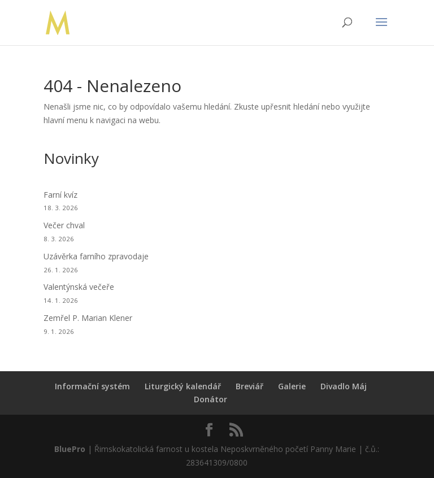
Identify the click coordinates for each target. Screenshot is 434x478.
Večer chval (64, 225)
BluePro (69, 449)
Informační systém (92, 386)
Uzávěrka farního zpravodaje (96, 256)
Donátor (210, 399)
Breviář (249, 386)
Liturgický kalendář (183, 386)
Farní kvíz (60, 194)
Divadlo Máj (343, 386)
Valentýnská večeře (79, 286)
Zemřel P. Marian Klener (88, 317)
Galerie (292, 386)
